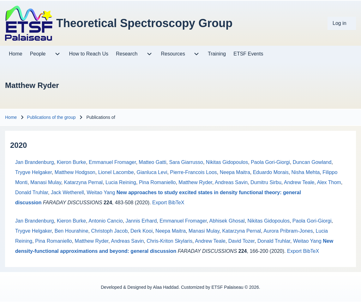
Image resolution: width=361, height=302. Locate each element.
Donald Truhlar (31, 192)
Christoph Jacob (109, 231)
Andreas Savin (231, 182)
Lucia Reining (120, 182)
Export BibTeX (168, 202)
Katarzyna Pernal (83, 182)
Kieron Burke (71, 162)
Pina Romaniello (157, 182)
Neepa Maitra (235, 172)
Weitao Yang (101, 192)
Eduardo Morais (271, 172)
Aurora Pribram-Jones (288, 231)
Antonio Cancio (105, 221)
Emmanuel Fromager (112, 162)
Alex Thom (329, 182)
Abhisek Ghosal (227, 221)
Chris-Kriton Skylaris (169, 241)
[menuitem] (342, 23)
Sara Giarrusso (186, 162)
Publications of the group (51, 117)
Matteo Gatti (152, 162)
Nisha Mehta (306, 172)
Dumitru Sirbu (265, 182)
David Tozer (241, 241)
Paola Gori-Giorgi (270, 162)
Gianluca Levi (152, 172)
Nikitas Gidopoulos (227, 162)
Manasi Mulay (45, 182)
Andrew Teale (299, 182)
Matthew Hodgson (75, 172)
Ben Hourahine (71, 231)
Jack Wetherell (67, 192)
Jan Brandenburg (34, 162)
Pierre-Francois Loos (193, 172)
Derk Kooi (141, 231)
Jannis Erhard (141, 221)
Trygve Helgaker (33, 172)
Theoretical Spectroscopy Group (144, 23)
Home (11, 117)
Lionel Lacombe (116, 172)
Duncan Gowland (312, 162)
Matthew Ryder (195, 182)
